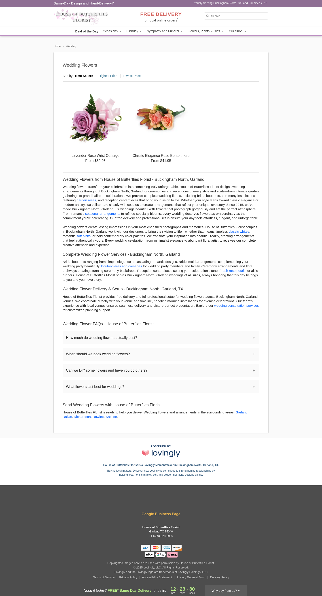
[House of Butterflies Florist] (86, 17)
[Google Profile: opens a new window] (168, 502)
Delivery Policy (219, 577)
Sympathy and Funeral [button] (165, 31)
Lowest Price (132, 76)
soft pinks (83, 236)
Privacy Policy (128, 577)
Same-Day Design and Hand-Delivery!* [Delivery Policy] (84, 3)
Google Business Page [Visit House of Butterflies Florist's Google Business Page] (161, 514)
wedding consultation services (236, 305)
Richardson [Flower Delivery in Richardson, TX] (82, 417)
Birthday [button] (134, 31)
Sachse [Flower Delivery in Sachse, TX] (111, 417)
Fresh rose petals (233, 270)
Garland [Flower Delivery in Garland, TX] (241, 412)
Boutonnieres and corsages (121, 266)
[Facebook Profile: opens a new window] (154, 502)
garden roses (86, 200)
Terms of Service (103, 577)
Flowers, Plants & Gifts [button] (206, 31)
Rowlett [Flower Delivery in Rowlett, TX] (98, 417)
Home (57, 46)
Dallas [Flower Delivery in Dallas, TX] (67, 417)
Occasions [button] (112, 31)
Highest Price (108, 76)
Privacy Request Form (191, 577)
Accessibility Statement (157, 577)
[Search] (236, 16)
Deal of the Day (86, 31)
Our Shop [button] (238, 31)
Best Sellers (84, 76)
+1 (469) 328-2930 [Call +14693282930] (161, 536)
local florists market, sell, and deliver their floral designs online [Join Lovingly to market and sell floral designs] (165, 474)
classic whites (239, 231)
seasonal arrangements (102, 213)
